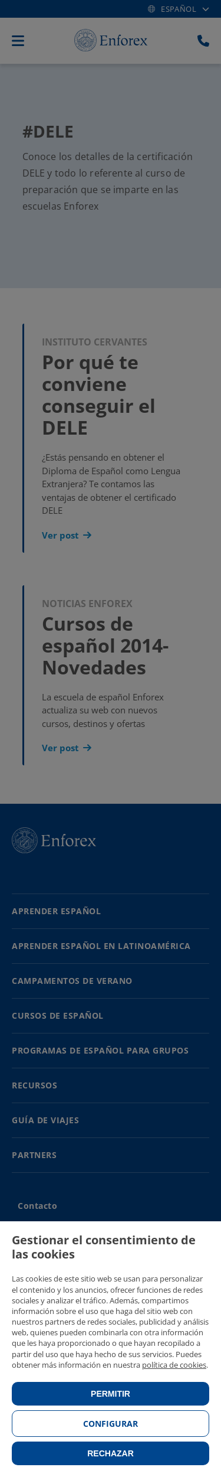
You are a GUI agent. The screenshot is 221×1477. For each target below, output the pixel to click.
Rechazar (110, 1453)
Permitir (110, 1393)
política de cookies (174, 1364)
